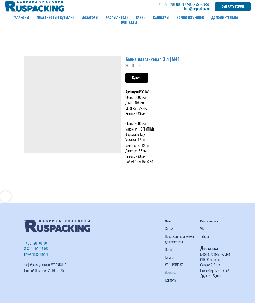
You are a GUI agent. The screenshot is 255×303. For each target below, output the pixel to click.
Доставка (170, 272)
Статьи (169, 228)
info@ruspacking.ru (197, 9)
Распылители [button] (117, 17)
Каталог (169, 257)
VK (202, 228)
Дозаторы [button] (90, 17)
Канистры (161, 17)
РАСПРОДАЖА (174, 264)
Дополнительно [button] (224, 17)
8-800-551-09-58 (36, 248)
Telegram (205, 236)
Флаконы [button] (21, 17)
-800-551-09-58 (199, 4)
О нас (168, 249)
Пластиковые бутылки (56, 17)
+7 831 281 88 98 (35, 243)
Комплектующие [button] (190, 17)
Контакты (129, 22)
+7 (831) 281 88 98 (171, 4)
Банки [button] (141, 17)
